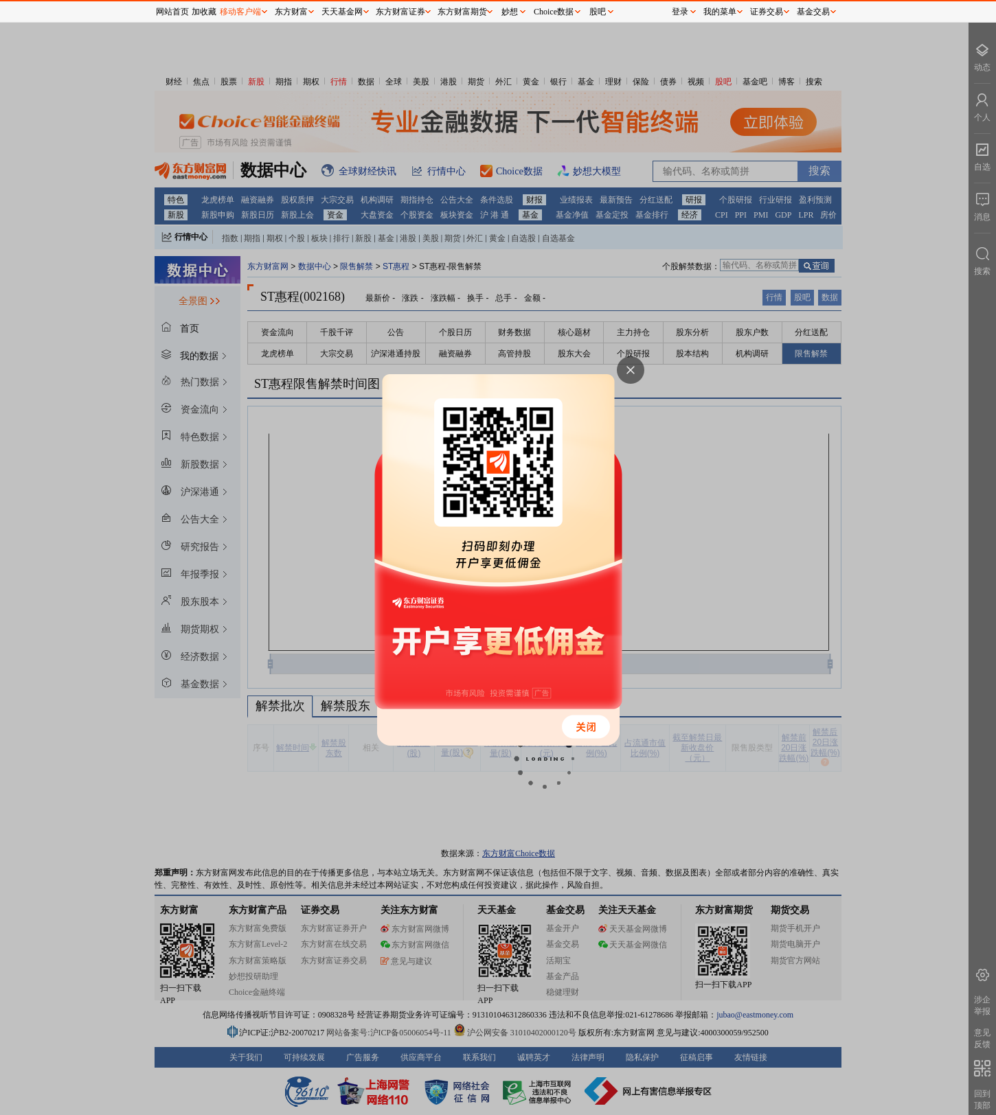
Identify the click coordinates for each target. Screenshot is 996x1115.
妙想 (509, 11)
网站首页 (172, 11)
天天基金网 (342, 11)
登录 (680, 11)
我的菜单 (719, 11)
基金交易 (813, 11)
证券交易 (766, 11)
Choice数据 (554, 11)
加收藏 (204, 11)
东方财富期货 (462, 11)
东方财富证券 (400, 11)
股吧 (597, 11)
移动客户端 (240, 11)
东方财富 (291, 11)
